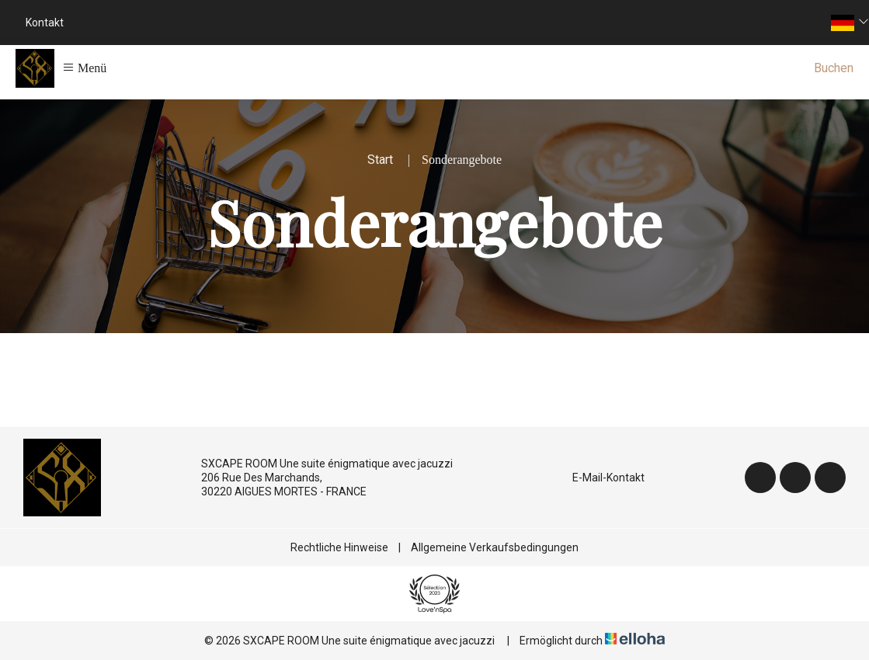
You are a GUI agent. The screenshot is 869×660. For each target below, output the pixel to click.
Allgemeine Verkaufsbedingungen (495, 547)
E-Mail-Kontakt (599, 478)
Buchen (833, 68)
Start (380, 159)
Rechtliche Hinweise (339, 547)
